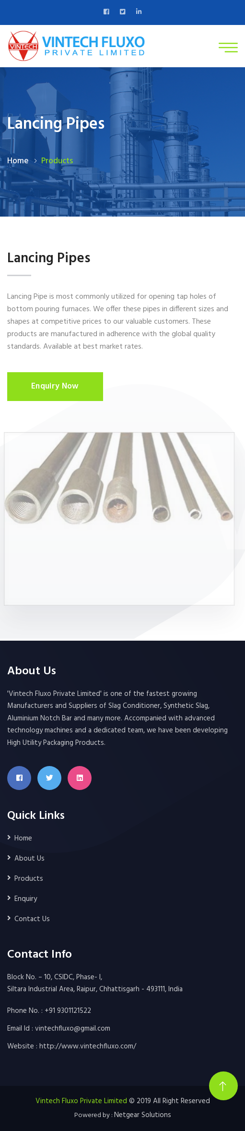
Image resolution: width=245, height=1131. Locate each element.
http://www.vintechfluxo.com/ (87, 1046)
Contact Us (32, 919)
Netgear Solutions (142, 1115)
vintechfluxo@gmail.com (72, 1028)
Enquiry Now (55, 386)
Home (18, 161)
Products (28, 879)
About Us (29, 858)
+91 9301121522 (68, 1011)
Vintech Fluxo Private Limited (81, 1101)
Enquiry (25, 899)
